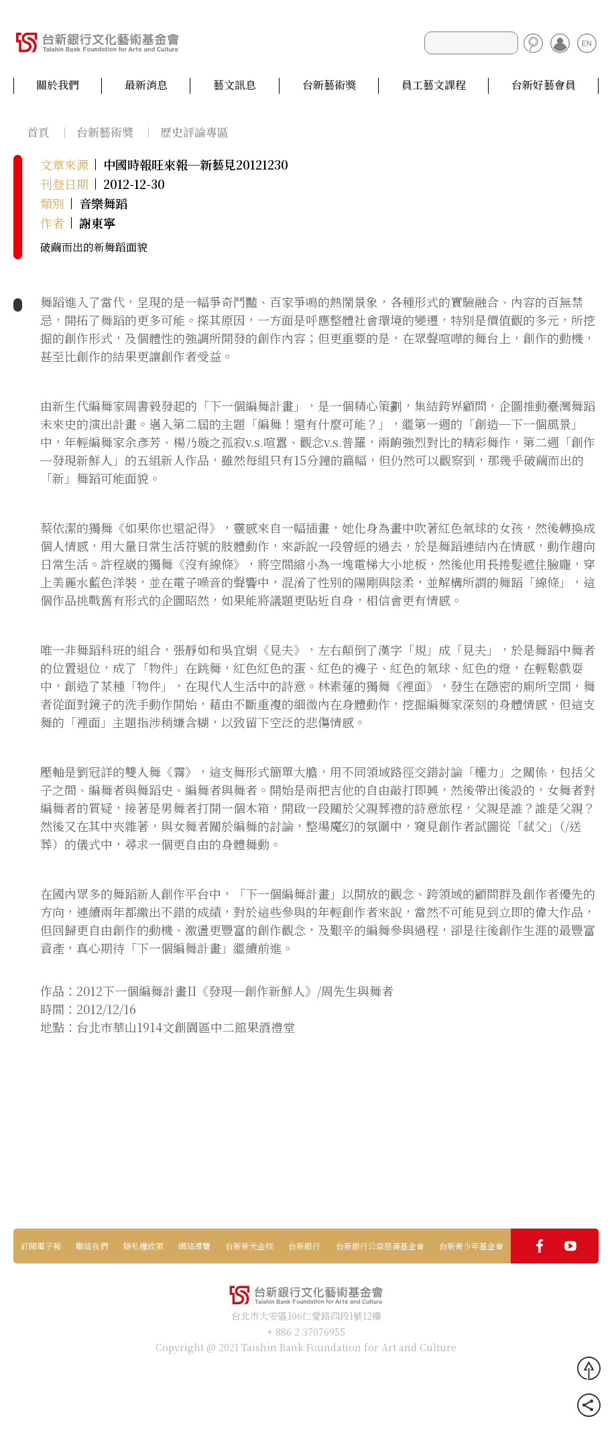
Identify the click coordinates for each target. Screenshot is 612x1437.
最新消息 (146, 85)
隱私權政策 (143, 1246)
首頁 (38, 131)
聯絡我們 (92, 1246)
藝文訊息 (234, 85)
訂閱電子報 (41, 1246)
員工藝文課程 (434, 85)
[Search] (471, 43)
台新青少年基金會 (471, 1246)
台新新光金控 (249, 1246)
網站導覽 (194, 1246)
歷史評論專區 (194, 131)
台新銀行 (304, 1246)
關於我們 (57, 85)
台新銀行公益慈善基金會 (380, 1246)
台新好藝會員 (543, 85)
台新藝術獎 (329, 85)
